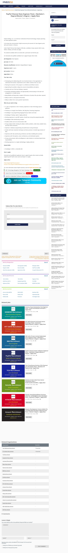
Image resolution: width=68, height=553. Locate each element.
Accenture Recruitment (8, 480)
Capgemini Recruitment (8, 458)
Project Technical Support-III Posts (57, 246)
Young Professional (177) (37, 270)
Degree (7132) (35, 279)
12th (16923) (5, 279)
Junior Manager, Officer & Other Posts (58, 267)
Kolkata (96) (5, 296)
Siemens (34, 311)
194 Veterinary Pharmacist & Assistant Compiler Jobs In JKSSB (57, 166)
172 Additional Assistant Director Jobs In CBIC (58, 173)
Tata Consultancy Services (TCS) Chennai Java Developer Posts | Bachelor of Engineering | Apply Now (36, 367)
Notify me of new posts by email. (10, 547)
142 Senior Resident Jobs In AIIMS (58, 183)
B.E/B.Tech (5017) (6, 281)
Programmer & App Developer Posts (57, 236)
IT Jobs (17, 6)
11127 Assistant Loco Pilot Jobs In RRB (58, 110)
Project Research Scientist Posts (57, 240)
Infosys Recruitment (7, 493)
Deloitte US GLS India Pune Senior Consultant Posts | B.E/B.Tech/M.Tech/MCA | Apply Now (35, 381)
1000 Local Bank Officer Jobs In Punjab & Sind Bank (57, 128)
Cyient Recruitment (7, 503)
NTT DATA (34, 326)
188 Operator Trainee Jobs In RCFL (58, 169)
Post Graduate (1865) (22, 283)
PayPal (27, 18)
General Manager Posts (58, 213)
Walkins (23, 6)
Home (3, 10)
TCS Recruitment (6, 454)
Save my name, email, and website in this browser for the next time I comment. (17, 543)
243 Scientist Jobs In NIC (56, 163)
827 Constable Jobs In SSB (56, 131)
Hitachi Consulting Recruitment (9, 500)
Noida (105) (20, 294)
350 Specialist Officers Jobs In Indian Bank (57, 151)
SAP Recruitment (6, 509)
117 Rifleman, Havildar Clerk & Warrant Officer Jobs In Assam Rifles (57, 187)
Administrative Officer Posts (57, 251)
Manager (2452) (35, 265)
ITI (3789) (34, 281)
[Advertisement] (25, 29)
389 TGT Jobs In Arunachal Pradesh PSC (56, 147)
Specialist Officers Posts (57, 273)
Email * (8, 218)
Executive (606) (21, 267)
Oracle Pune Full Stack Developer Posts (19, 173)
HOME (4, 6)
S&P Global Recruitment (8, 506)
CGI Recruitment (6, 477)
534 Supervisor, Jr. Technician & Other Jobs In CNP (57, 139)
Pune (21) (20, 296)
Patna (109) (5, 294)
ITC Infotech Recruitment (8, 451)
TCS (33, 369)
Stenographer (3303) (22, 265)
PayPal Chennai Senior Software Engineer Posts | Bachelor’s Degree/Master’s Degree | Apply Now (36, 352)
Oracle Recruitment (7, 490)
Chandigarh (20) (35, 296)
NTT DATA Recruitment (8, 483)
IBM (33, 340)
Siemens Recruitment (7, 467)
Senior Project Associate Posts (57, 204)
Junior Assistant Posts (57, 225)
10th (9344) (20, 279)
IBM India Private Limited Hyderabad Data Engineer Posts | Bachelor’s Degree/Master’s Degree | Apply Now (35, 337)
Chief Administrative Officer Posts (57, 230)
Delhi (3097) (20, 292)
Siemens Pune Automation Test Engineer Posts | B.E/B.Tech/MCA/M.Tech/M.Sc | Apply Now (36, 308)
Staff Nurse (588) (36, 267)
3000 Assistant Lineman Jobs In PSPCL (57, 120)
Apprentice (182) (21, 270)
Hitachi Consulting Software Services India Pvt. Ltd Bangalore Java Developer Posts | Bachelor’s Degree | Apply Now (36, 396)
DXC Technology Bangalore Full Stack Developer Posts (22, 170)
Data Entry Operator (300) (8, 270)
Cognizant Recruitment (8, 461)
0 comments (32, 18)
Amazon (34, 413)
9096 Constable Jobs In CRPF (57, 113)
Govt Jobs (11, 6)
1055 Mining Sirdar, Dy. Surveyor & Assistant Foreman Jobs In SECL (58, 124)
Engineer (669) (6, 267)
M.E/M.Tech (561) (36, 283)
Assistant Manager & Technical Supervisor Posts (58, 277)
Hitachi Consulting (36, 399)
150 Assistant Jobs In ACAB (56, 180)
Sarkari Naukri (48, 6)
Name (8, 214)
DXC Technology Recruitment (9, 496)
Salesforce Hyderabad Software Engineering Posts (21, 176)
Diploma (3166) (6, 283)
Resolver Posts (57, 259)
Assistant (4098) (6, 265)
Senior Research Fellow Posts (57, 283)
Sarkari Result (39, 6)
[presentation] (44, 543)
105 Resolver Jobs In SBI (56, 191)
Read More (28, 315)
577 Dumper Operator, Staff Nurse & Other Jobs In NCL (58, 135)
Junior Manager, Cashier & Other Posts (57, 200)
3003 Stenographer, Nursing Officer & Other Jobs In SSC (57, 116)
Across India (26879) (7, 292)
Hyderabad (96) (35, 294)
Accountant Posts (57, 255)
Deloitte (34, 384)
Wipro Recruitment (7, 464)
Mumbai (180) (35, 292)
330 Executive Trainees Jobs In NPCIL (57, 155)
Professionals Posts (58, 221)
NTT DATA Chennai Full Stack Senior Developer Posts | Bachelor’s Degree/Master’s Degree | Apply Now (35, 323)
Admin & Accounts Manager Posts (57, 287)
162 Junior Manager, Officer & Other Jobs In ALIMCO (57, 177)
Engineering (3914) (22, 281)
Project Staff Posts (57, 263)
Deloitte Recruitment (7, 474)
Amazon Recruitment (7, 487)
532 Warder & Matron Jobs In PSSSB (57, 143)
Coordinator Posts (57, 210)
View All (46, 262)
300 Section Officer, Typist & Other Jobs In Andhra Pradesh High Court (57, 159)
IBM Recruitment (6, 471)
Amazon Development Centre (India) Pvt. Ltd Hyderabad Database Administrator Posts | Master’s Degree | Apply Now (36, 410)
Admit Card (30, 6)
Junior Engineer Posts (57, 217)
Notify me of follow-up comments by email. (12, 545)
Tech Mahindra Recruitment (9, 448)
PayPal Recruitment (9, 10)
